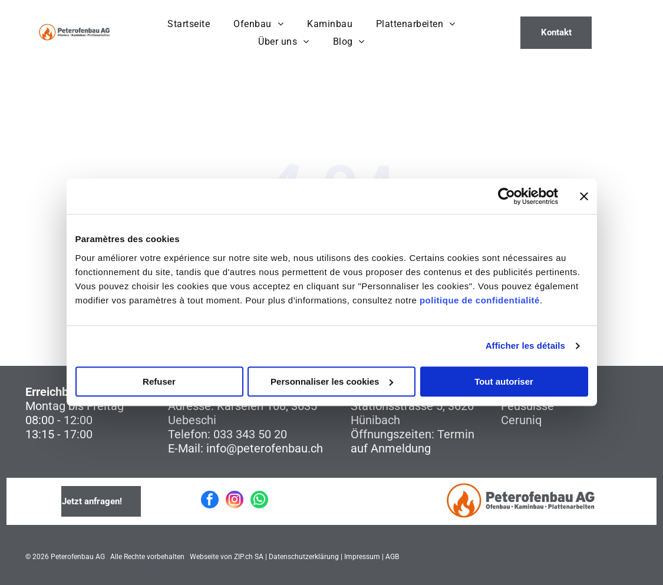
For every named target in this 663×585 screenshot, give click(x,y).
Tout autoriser (503, 381)
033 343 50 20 (250, 434)
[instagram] (234, 501)
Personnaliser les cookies (332, 381)
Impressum (362, 557)
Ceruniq (521, 420)
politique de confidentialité (480, 300)
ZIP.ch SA (248, 557)
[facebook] (210, 501)
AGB (392, 557)
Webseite (204, 557)
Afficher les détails (525, 346)
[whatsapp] (259, 501)
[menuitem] (189, 23)
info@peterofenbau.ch (264, 448)
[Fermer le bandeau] (584, 197)
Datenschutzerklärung (304, 557)
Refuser (159, 381)
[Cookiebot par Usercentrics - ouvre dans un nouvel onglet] (506, 197)
